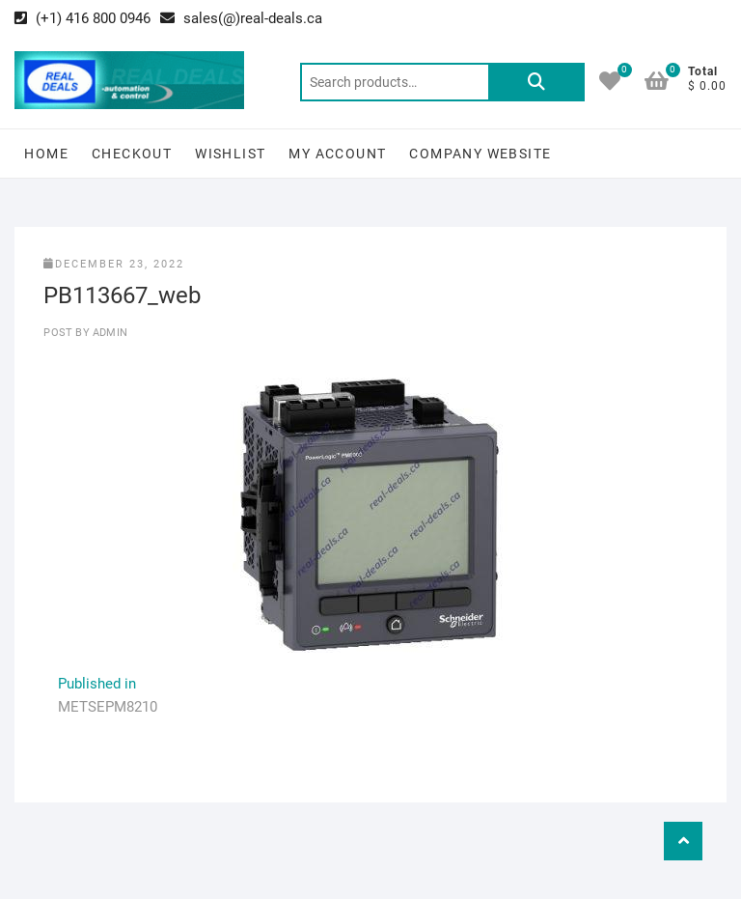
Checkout (132, 153)
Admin (108, 332)
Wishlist (230, 153)
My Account (337, 153)
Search (536, 82)
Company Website (480, 153)
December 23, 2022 (113, 264)
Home (46, 153)
